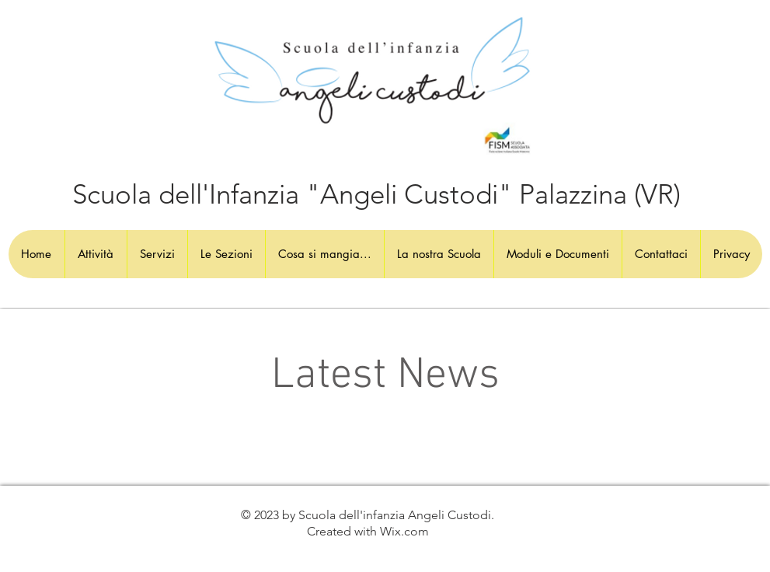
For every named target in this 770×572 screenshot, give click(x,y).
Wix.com (404, 531)
